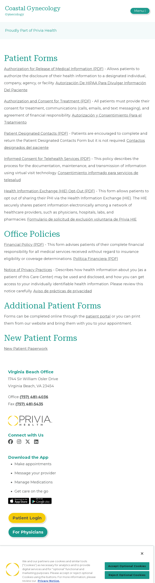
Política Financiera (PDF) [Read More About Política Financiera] (95, 259)
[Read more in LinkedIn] (37, 442)
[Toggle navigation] (140, 10)
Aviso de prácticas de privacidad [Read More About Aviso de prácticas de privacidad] (62, 291)
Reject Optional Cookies (127, 575)
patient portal (98, 316)
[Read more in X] (28, 442)
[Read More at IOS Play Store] (18, 501)
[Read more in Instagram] (19, 442)
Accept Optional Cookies (127, 566)
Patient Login (27, 518)
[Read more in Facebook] (11, 442)
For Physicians (28, 532)
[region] (76, 564)
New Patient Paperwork (26, 348)
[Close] (142, 553)
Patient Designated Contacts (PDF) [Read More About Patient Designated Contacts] (36, 133)
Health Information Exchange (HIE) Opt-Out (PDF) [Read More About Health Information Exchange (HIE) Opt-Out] (49, 191)
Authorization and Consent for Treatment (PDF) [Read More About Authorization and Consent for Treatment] (47, 101)
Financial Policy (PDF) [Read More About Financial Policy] (24, 244)
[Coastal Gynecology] (53, 11)
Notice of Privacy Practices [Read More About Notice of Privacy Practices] (28, 270)
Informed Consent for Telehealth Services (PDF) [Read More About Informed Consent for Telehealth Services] (47, 159)
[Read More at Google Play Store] (41, 501)
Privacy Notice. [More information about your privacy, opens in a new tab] (49, 580)
